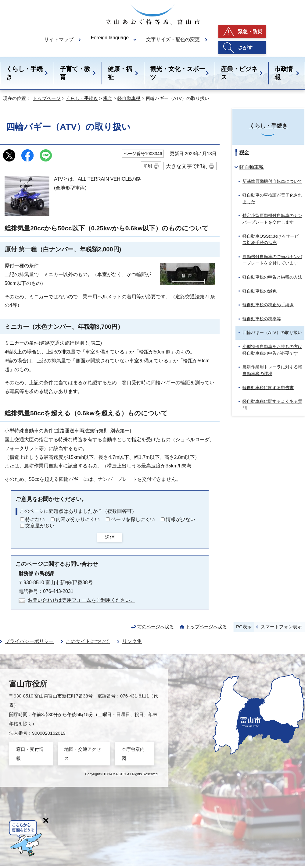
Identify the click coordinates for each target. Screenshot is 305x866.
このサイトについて (88, 641)
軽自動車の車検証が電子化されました (272, 198)
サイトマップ (59, 39)
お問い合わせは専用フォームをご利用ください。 (81, 600)
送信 (110, 537)
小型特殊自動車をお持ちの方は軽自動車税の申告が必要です (272, 350)
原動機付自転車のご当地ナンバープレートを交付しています (272, 260)
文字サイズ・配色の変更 (173, 39)
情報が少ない (180, 519)
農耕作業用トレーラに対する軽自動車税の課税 (272, 370)
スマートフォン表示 (281, 626)
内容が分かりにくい (78, 519)
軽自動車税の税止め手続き (268, 304)
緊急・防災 (250, 31)
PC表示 (244, 626)
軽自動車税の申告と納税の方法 (272, 277)
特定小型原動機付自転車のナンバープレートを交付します (272, 219)
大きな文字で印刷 (186, 166)
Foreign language (110, 37)
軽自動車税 (128, 98)
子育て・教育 (75, 73)
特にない (35, 519)
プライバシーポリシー (29, 641)
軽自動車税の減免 (259, 291)
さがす (245, 47)
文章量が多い (40, 525)
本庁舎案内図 (133, 754)
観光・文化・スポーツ (177, 73)
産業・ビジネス (239, 73)
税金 (107, 98)
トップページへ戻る (206, 626)
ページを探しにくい (133, 519)
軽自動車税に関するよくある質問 (272, 404)
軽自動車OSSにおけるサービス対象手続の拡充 (270, 239)
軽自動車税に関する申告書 (268, 387)
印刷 (147, 165)
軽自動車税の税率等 (261, 318)
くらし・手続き (24, 73)
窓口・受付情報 (30, 754)
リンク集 (132, 641)
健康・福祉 (120, 73)
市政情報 (283, 73)
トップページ (46, 98)
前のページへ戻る (155, 626)
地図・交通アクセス (82, 754)
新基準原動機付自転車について (272, 181)
